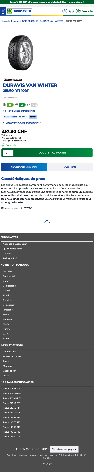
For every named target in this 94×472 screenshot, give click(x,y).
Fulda (6, 314)
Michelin (7, 271)
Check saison (9, 371)
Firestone (8, 309)
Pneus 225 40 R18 (12, 393)
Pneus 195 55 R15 (11, 427)
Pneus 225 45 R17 (11, 403)
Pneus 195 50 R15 (11, 432)
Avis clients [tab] (70, 167)
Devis (6, 375)
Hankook (7, 319)
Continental (9, 276)
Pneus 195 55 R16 (11, 417)
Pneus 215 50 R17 (11, 408)
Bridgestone (9, 285)
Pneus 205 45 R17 (11, 398)
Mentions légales (48, 455)
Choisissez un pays (63, 449)
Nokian (6, 324)
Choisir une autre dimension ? (22, 122)
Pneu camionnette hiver (15, 117)
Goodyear (8, 300)
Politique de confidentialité (72, 455)
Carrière (7, 253)
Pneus (6, 361)
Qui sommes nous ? (13, 248)
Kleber (6, 338)
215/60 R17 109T (16, 91)
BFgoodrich (9, 305)
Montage (7, 366)
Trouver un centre (12, 356)
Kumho (7, 329)
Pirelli (6, 295)
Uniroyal (7, 290)
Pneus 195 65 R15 (11, 422)
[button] (8, 105)
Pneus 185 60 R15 (11, 436)
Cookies (47, 458)
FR (88, 6)
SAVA (5, 333)
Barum (6, 281)
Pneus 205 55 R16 (11, 388)
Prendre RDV (9, 351)
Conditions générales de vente (22, 455)
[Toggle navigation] (3, 11)
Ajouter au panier (52, 152)
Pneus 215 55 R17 (11, 412)
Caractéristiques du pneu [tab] (24, 167)
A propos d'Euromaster (15, 244)
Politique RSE (10, 258)
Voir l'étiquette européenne (19, 110)
